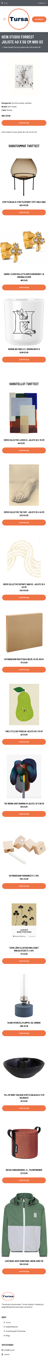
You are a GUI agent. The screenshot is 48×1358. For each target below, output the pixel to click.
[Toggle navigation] (4, 19)
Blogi (8, 1335)
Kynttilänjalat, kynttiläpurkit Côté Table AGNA (24, 202)
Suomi (6, 3)
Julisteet (28, 103)
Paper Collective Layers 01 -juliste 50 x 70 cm (24, 440)
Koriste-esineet (18, 103)
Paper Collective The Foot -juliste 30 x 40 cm (24, 512)
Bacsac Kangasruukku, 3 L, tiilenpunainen (24, 1170)
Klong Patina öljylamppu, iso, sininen (24, 1022)
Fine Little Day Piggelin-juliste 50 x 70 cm (24, 731)
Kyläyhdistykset (12, 1327)
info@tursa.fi (42, 3)
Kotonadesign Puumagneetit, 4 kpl (24, 875)
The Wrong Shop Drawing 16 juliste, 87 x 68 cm (24, 803)
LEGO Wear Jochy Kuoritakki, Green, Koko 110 (24, 1261)
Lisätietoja (24, 123)
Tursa (8, 1322)
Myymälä (39, 19)
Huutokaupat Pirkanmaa (15, 1331)
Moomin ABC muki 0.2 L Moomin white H (24, 349)
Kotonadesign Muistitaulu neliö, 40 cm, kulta (24, 659)
